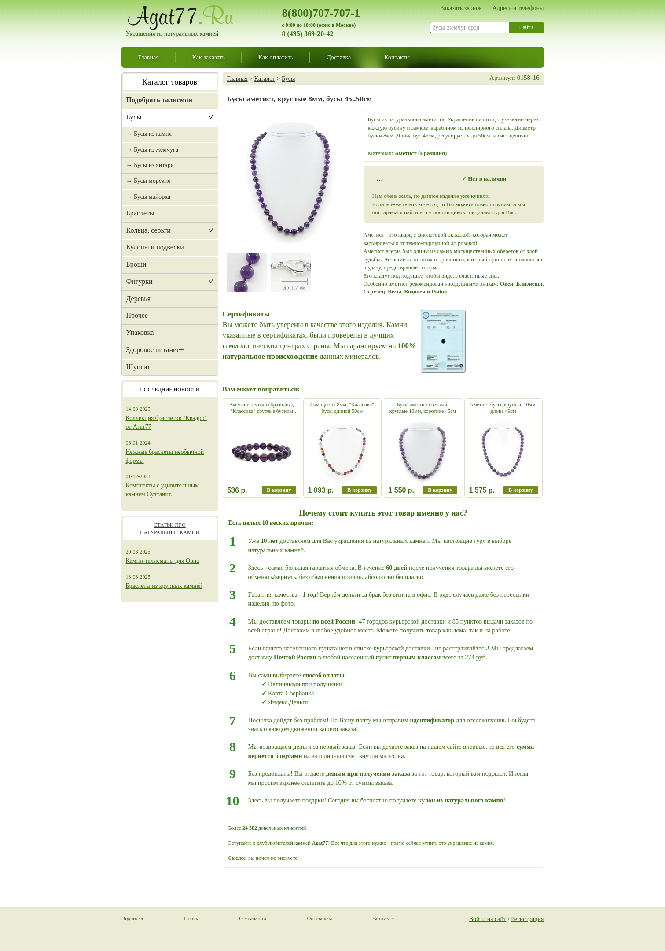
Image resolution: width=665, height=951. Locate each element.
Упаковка (140, 332)
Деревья (138, 298)
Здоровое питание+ (155, 349)
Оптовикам (319, 918)
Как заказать (208, 57)
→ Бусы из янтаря (150, 165)
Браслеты (140, 213)
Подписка (132, 918)
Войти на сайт (488, 918)
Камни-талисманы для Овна (162, 560)
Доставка (339, 57)
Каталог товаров (169, 82)
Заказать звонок (461, 7)
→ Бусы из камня (149, 133)
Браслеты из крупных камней (164, 586)
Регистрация (527, 918)
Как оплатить (275, 57)
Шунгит (138, 367)
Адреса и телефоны (518, 7)
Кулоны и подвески (155, 247)
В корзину (279, 490)
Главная (148, 57)
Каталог (264, 78)
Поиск (191, 918)
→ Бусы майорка (148, 196)
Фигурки (139, 281)
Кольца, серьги (148, 230)
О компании (252, 918)
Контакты (397, 57)
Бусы (134, 117)
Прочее (137, 315)
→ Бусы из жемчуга (152, 149)
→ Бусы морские (148, 181)
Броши (136, 264)
